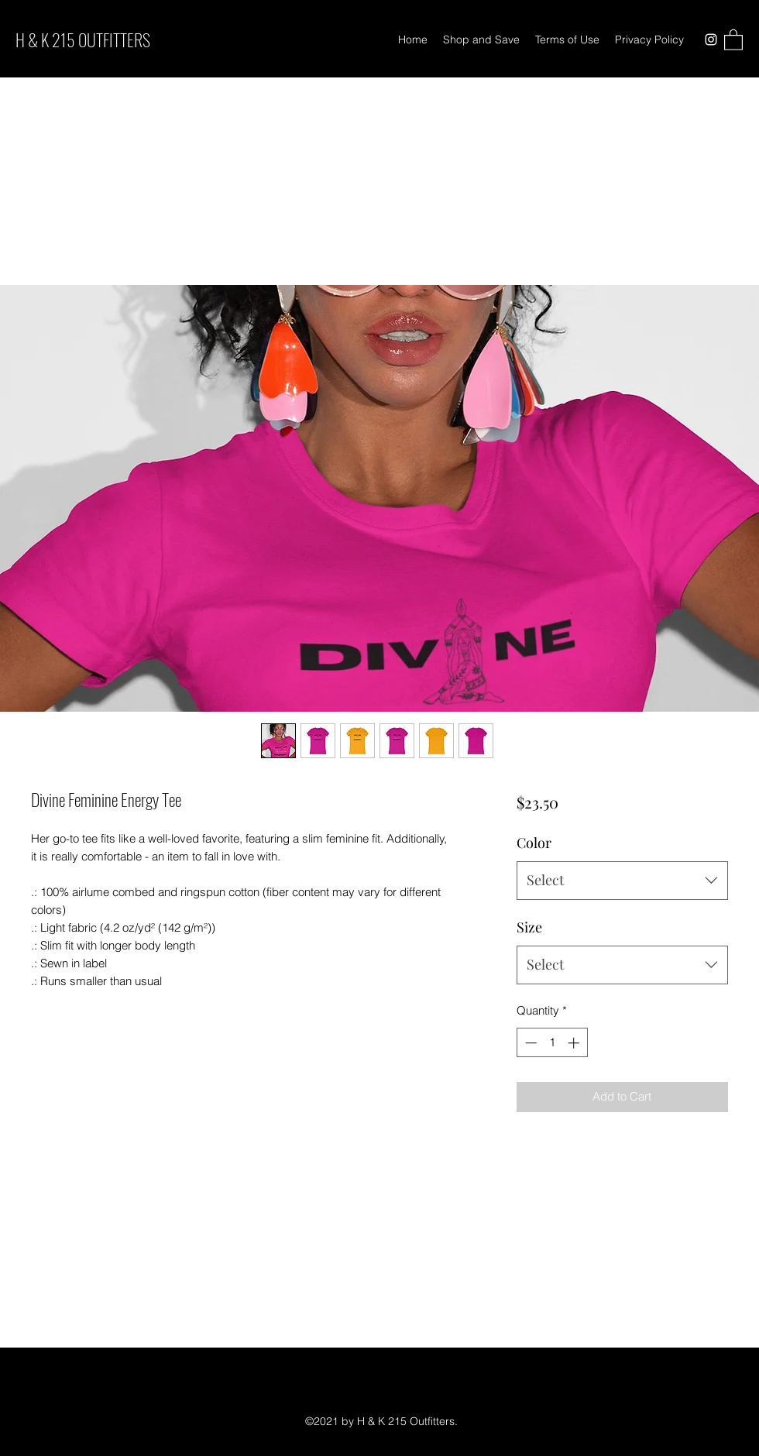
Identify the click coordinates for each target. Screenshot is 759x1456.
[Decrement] (529, 1042)
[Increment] (575, 1042)
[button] (733, 39)
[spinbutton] (552, 1042)
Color (534, 842)
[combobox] (622, 880)
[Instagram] (711, 39)
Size (529, 927)
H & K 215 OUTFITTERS (82, 39)
